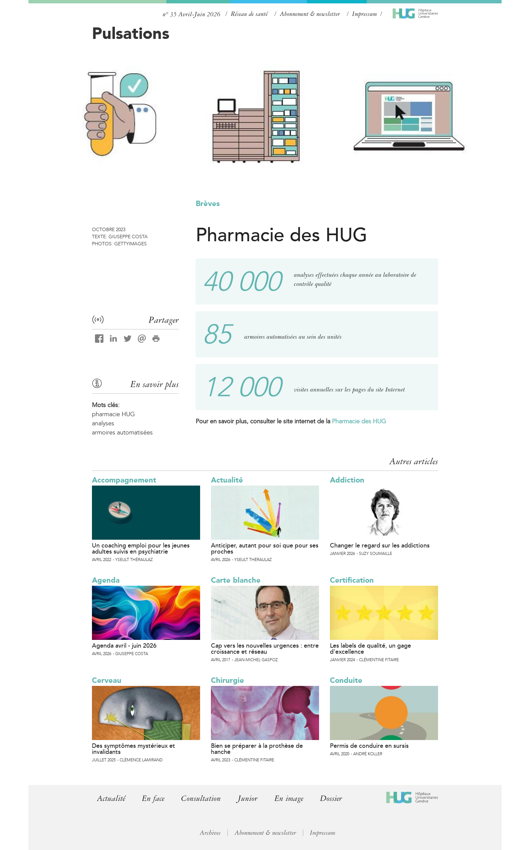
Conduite (346, 680)
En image (288, 798)
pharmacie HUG (113, 414)
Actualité (227, 480)
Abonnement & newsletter (310, 14)
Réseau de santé (249, 14)
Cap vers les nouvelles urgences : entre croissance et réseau (265, 649)
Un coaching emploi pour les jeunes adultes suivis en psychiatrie (141, 548)
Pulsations (130, 33)
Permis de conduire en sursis (369, 746)
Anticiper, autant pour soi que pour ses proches (264, 548)
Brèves (208, 203)
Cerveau (106, 680)
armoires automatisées (122, 432)
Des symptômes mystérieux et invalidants (133, 749)
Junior (248, 798)
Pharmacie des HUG (359, 421)
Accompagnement (124, 480)
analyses (103, 423)
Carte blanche (236, 580)
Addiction (347, 480)
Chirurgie (227, 680)
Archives (210, 832)
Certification (352, 580)
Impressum (364, 14)
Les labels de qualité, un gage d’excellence (370, 649)
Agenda (106, 580)
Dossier (331, 798)
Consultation (201, 798)
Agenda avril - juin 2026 (124, 646)
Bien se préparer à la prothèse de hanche (257, 749)
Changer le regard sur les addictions (380, 545)
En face (153, 798)
